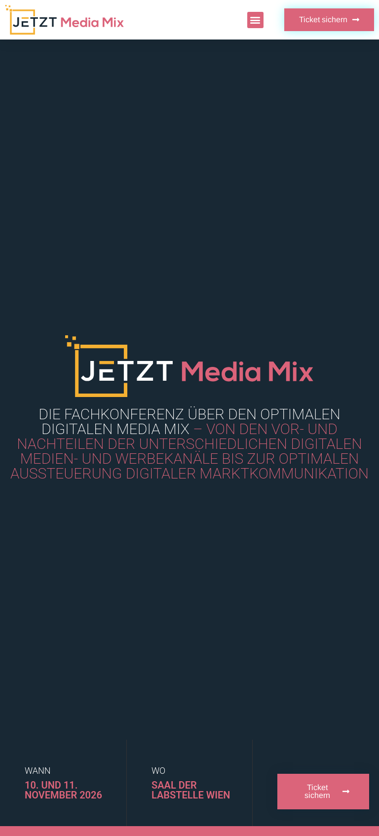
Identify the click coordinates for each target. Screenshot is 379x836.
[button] (255, 20)
